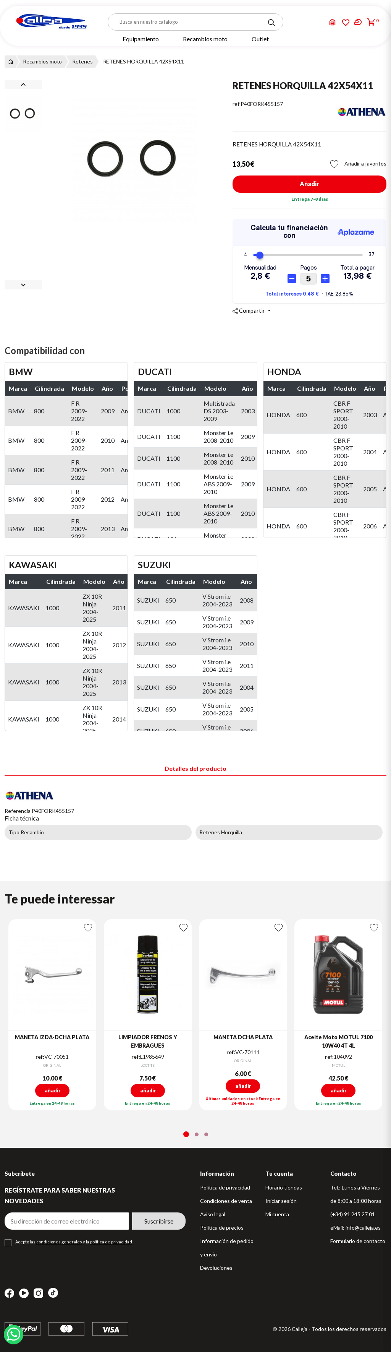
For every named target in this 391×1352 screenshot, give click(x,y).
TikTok (53, 1293)
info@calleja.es (363, 1227)
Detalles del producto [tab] (195, 768)
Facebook (9, 1293)
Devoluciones (216, 1267)
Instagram (38, 1293)
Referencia (18, 811)
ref (236, 104)
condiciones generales (59, 1241)
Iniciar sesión (281, 1201)
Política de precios (222, 1227)
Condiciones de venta (226, 1201)
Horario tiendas (283, 1187)
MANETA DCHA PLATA (243, 1037)
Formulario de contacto (357, 1241)
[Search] (271, 23)
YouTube (24, 1293)
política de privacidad (111, 1241)
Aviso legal (212, 1214)
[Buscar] (195, 22)
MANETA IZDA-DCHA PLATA (52, 1037)
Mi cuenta (277, 1214)
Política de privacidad (225, 1187)
